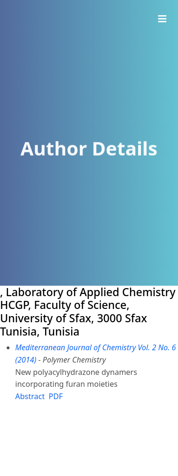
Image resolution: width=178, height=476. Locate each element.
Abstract (30, 396)
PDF (56, 396)
